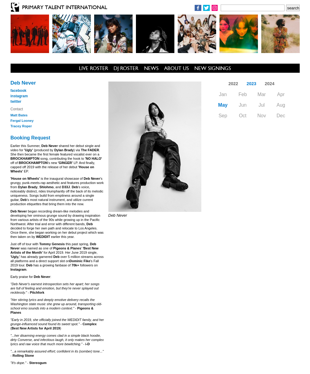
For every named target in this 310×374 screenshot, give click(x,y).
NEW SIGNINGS (212, 68)
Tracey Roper (21, 126)
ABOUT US (176, 68)
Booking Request (31, 137)
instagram (19, 96)
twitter (16, 101)
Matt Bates (19, 115)
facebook (19, 90)
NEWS (151, 68)
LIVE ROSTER (93, 68)
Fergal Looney (22, 120)
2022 (233, 83)
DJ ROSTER (126, 68)
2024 (270, 83)
